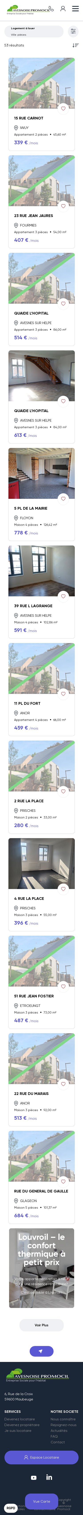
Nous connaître (63, 1419)
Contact (58, 1442)
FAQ (54, 1436)
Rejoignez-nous (64, 1425)
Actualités (59, 1430)
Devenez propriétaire (22, 1425)
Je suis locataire (17, 1430)
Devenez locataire (19, 1419)
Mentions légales (19, 1507)
